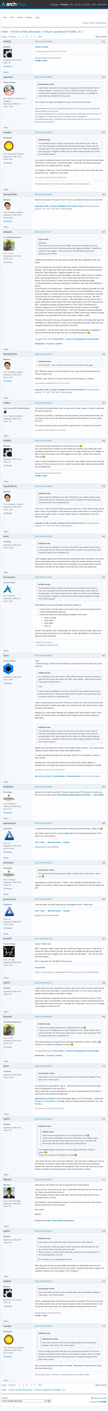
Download (102, 4)
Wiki (71, 4)
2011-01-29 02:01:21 (43, 983)
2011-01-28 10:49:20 (43, 132)
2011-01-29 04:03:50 (43, 1017)
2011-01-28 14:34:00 (43, 486)
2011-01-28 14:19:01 (43, 441)
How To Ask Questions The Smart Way (83, 339)
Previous (12, 37)
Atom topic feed (100, 1398)
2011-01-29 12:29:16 (43, 1231)
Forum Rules (58, 339)
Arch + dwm (39, 842)
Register (29, 17)
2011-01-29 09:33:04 (43, 1119)
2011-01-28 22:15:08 (43, 787)
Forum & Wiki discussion (26, 31)
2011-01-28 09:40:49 (43, 77)
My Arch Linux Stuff (43, 776)
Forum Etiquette (58, 776)
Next (40, 37)
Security (86, 4)
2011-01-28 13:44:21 (43, 403)
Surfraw (66, 842)
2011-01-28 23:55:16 (43, 863)
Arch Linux (14, 4)
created (45, 47)
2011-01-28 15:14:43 (43, 577)
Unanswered (101, 23)
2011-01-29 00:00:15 (43, 899)
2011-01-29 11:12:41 (43, 1179)
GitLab (78, 4)
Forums (64, 4)
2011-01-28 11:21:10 (43, 354)
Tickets (38, 47)
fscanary (50, 344)
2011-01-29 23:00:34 (43, 1326)
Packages (54, 4)
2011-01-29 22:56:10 (43, 1281)
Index (5, 17)
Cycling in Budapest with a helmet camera (67, 206)
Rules (12, 17)
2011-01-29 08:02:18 (43, 1066)
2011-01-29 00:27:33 (43, 939)
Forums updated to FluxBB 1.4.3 (63, 31)
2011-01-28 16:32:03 (43, 655)
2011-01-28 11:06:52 (43, 194)
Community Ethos (74, 776)
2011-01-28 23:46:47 (43, 823)
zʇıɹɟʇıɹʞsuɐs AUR (41, 206)
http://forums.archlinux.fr (46, 1098)
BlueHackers (40, 344)
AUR (94, 4)
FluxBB (38, 61)
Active (91, 23)
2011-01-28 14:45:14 (43, 536)
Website (9, 67)
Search (20, 17)
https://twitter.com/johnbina (63, 1221)
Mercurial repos (54, 842)
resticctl (59, 344)
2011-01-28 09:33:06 (43, 41)
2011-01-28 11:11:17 (43, 232)
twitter (44, 61)
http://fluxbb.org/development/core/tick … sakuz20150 (80, 795)
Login (37, 17)
